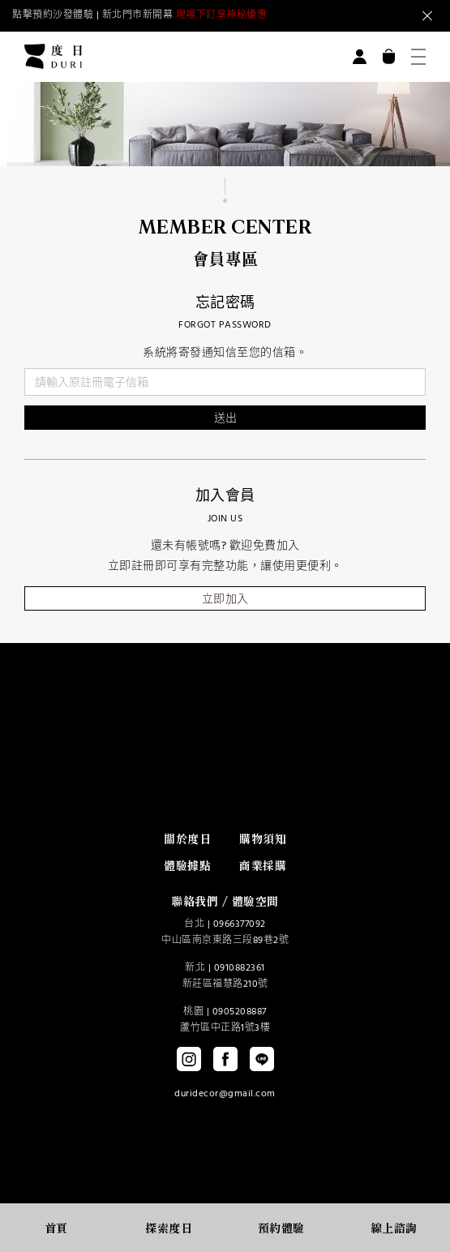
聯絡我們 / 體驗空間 (225, 901)
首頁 (56, 1228)
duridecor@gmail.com (225, 1094)
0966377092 (239, 924)
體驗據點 (187, 865)
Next (365, 16)
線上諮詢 (394, 1228)
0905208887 (239, 1012)
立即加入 (225, 599)
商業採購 (262, 865)
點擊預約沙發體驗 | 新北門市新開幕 (139, 15)
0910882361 (239, 968)
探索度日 (168, 1228)
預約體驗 (281, 1228)
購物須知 (262, 838)
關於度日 (187, 838)
